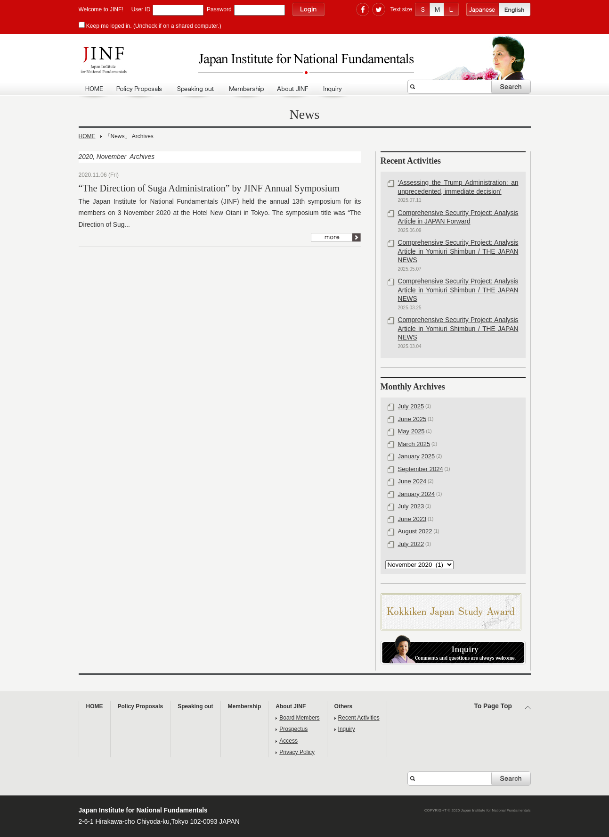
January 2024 (416, 493)
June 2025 (412, 419)
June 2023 (412, 518)
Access (288, 741)
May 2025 (411, 431)
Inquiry (333, 89)
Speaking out (196, 89)
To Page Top (493, 706)
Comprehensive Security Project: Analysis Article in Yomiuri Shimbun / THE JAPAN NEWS (458, 251)
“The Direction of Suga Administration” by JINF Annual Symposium (209, 188)
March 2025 (414, 444)
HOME (94, 89)
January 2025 (416, 456)
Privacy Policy (297, 752)
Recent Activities (359, 717)
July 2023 (411, 506)
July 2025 (411, 406)
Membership (246, 89)
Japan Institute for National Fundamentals (305, 63)
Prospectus (293, 729)
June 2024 (412, 481)
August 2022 (415, 531)
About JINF (294, 89)
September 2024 (420, 468)
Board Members (299, 717)
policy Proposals (140, 89)
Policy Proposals (140, 706)
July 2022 (411, 543)
